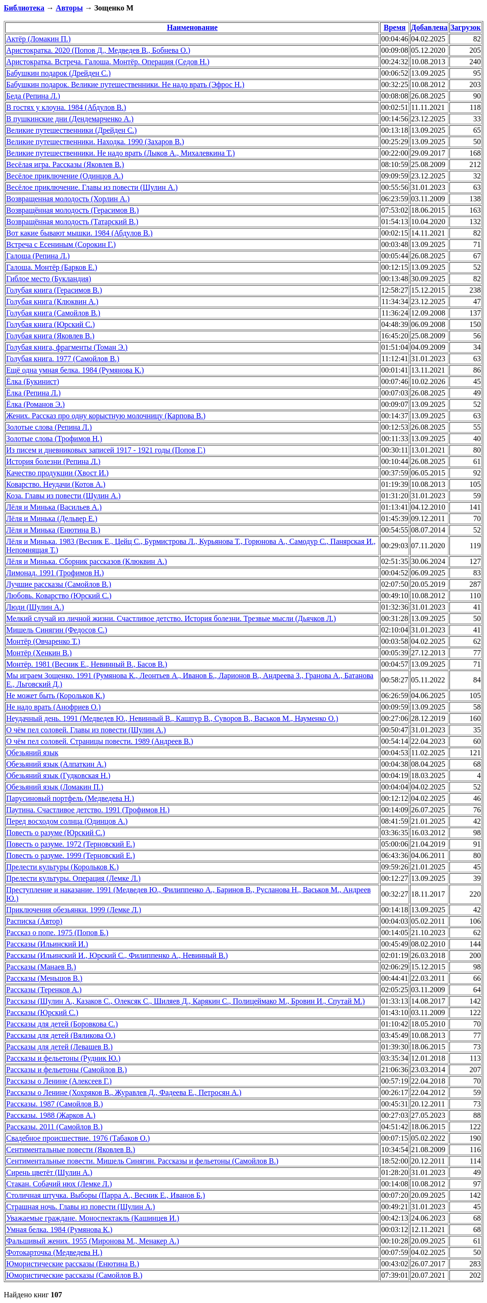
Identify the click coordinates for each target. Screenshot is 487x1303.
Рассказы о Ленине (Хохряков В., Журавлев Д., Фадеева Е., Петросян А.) (124, 1092)
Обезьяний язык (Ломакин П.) (54, 787)
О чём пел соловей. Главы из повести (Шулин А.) (86, 730)
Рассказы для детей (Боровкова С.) (62, 1024)
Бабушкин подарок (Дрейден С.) (58, 73)
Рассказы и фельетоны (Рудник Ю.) (63, 1058)
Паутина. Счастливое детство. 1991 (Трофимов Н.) (88, 810)
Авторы (69, 8)
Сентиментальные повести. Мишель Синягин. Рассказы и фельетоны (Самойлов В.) (142, 1161)
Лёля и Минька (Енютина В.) (53, 530)
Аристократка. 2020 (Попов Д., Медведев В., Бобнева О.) (98, 50)
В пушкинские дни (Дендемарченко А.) (70, 119)
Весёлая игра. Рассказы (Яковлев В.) (65, 164)
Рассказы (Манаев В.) (41, 967)
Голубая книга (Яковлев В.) (50, 336)
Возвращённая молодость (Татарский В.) (72, 221)
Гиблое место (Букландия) (48, 279)
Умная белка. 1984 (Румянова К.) (59, 1229)
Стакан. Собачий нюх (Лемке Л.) (59, 1184)
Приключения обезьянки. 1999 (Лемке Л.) (73, 910)
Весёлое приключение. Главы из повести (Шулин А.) (92, 187)
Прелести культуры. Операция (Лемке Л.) (73, 878)
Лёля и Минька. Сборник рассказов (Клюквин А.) (86, 561)
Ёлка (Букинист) (32, 381)
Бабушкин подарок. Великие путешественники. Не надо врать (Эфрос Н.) (125, 84)
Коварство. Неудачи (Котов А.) (56, 484)
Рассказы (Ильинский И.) (47, 944)
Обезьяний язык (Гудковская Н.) (58, 775)
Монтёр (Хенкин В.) (39, 653)
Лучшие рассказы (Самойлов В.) (58, 584)
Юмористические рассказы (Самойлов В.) (74, 1275)
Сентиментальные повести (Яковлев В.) (70, 1149)
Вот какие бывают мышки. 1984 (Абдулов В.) (79, 233)
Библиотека (24, 8)
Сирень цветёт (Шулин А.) (49, 1172)
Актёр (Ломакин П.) (38, 39)
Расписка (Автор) (34, 921)
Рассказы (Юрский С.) (42, 1012)
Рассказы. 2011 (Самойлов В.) (54, 1127)
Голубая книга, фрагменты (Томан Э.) (66, 347)
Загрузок (465, 27)
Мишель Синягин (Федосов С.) (56, 630)
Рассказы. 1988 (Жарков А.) (51, 1115)
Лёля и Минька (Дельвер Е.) (51, 518)
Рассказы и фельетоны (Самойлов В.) (66, 1070)
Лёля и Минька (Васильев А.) (54, 507)
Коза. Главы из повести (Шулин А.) (63, 496)
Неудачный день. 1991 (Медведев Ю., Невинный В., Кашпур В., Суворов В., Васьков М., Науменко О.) (172, 718)
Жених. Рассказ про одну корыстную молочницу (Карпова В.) (105, 416)
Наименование (192, 27)
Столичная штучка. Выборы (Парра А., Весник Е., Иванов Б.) (105, 1195)
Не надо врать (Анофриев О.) (53, 707)
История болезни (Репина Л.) (53, 461)
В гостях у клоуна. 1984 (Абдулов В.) (66, 107)
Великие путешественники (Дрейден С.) (71, 130)
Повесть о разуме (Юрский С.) (55, 833)
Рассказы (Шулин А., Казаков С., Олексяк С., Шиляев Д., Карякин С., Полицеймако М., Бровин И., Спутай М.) (185, 1001)
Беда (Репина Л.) (33, 96)
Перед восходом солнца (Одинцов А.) (66, 821)
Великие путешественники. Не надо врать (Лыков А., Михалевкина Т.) (120, 153)
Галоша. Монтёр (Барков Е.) (51, 267)
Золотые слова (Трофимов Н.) (54, 438)
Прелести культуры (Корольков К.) (62, 867)
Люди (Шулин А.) (35, 607)
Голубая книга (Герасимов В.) (54, 290)
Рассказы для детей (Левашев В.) (59, 1047)
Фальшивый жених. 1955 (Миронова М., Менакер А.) (92, 1241)
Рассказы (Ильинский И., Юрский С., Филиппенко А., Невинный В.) (117, 955)
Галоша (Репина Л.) (38, 256)
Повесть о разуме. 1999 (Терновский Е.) (70, 855)
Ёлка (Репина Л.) (33, 393)
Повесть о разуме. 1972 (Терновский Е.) (70, 844)
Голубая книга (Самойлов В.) (53, 313)
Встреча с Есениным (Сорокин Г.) (61, 244)
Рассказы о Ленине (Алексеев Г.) (59, 1081)
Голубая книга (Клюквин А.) (52, 301)
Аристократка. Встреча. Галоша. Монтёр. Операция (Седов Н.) (107, 62)
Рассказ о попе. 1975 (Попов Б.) (57, 932)
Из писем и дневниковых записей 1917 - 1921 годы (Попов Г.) (105, 450)
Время (395, 27)
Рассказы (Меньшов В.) (44, 978)
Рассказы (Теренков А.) (44, 990)
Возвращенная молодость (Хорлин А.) (68, 199)
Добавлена (429, 27)
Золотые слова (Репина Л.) (49, 427)
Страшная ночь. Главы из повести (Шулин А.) (80, 1207)
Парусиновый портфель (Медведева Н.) (70, 798)
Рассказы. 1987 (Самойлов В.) (54, 1104)
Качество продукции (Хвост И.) (57, 473)
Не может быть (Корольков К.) (55, 695)
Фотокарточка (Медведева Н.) (54, 1252)
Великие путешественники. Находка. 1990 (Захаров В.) (95, 142)
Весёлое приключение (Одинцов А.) (64, 176)
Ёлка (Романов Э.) (35, 404)
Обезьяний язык (32, 753)
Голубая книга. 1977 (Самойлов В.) (62, 359)
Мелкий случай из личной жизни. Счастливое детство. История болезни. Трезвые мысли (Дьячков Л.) (171, 618)
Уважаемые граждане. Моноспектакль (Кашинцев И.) (92, 1218)
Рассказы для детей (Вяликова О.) (60, 1035)
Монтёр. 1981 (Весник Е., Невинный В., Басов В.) (86, 664)
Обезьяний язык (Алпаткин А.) (56, 764)
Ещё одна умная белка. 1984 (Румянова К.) (75, 370)
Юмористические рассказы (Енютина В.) (72, 1264)
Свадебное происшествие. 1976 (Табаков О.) (78, 1138)
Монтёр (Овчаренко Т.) (43, 641)
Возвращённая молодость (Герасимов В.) (72, 210)
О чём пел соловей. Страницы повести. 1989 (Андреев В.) (99, 741)
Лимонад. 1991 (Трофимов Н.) (55, 573)
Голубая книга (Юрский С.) (50, 324)
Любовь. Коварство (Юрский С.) (58, 596)
